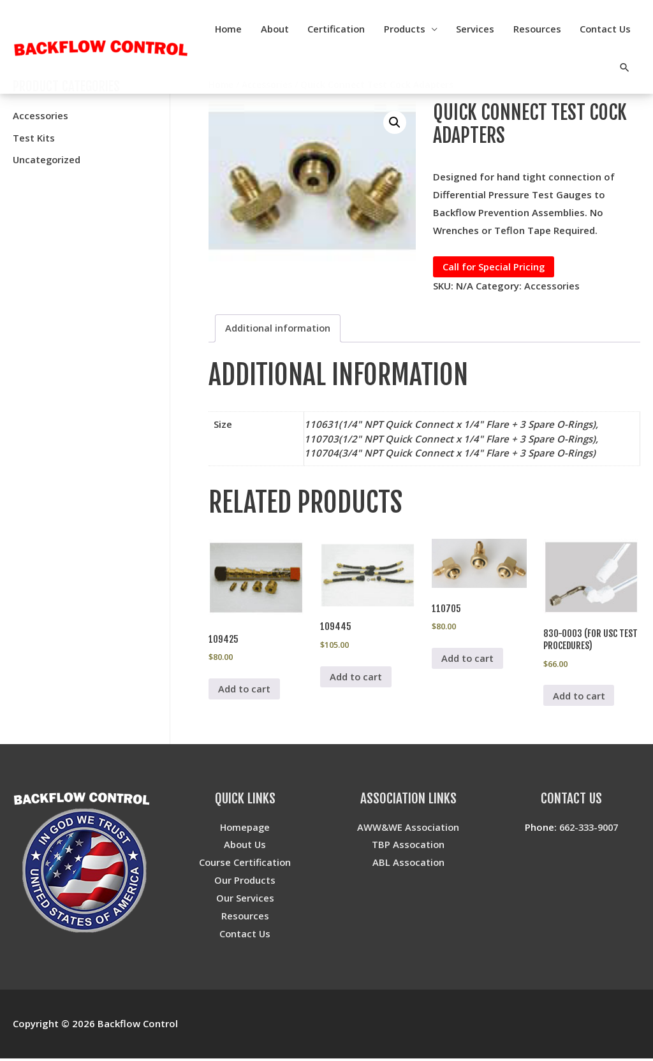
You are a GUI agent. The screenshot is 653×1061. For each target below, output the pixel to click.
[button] (394, 122)
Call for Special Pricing (494, 266)
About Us (245, 846)
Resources (606, 28)
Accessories (41, 115)
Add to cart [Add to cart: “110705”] (467, 660)
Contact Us (573, 67)
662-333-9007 (588, 829)
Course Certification (245, 864)
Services (544, 28)
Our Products (245, 881)
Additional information (278, 328)
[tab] (278, 328)
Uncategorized (47, 158)
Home (293, 28)
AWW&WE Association (408, 829)
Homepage (245, 829)
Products (472, 28)
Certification (403, 28)
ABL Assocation (408, 864)
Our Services (245, 899)
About (340, 28)
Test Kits (34, 137)
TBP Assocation (408, 846)
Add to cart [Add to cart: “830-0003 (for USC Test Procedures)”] (579, 697)
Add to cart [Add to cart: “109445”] (356, 677)
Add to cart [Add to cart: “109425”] (244, 690)
